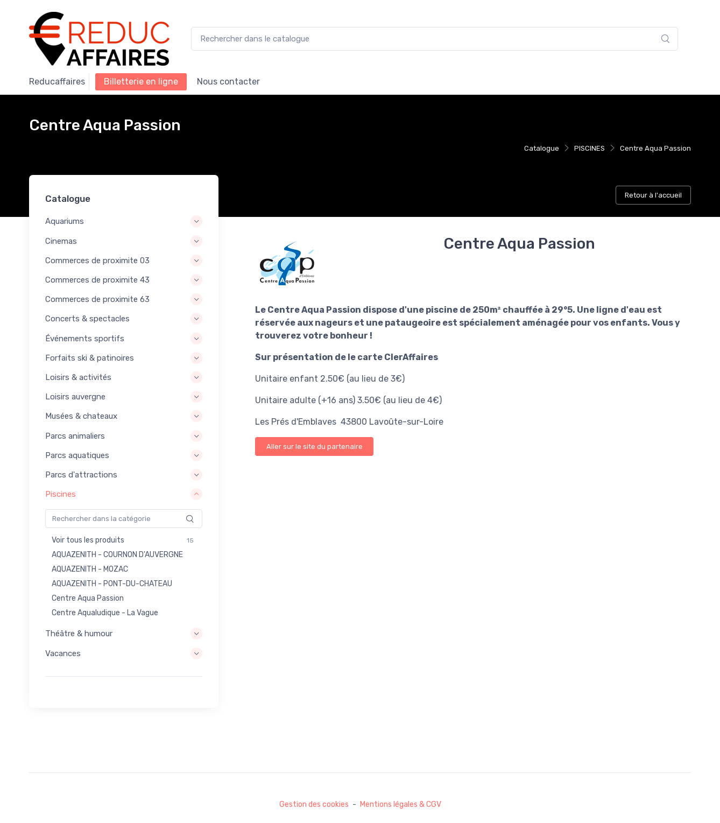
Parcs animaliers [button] (75, 436)
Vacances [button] (63, 653)
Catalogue (541, 148)
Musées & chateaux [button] (81, 416)
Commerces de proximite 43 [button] (97, 280)
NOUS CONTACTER (228, 81)
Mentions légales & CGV (400, 804)
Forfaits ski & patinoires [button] (89, 358)
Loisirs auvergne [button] (75, 397)
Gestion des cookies (314, 804)
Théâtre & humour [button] (78, 633)
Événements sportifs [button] (84, 338)
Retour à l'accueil (653, 195)
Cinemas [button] (61, 241)
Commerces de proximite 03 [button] (97, 260)
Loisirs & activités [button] (78, 377)
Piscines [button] (60, 494)
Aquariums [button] (64, 222)
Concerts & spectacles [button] (87, 319)
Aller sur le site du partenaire (314, 446)
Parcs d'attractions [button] (81, 475)
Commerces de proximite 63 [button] (97, 299)
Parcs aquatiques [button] (77, 455)
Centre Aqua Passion (655, 148)
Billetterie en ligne (141, 81)
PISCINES (589, 148)
